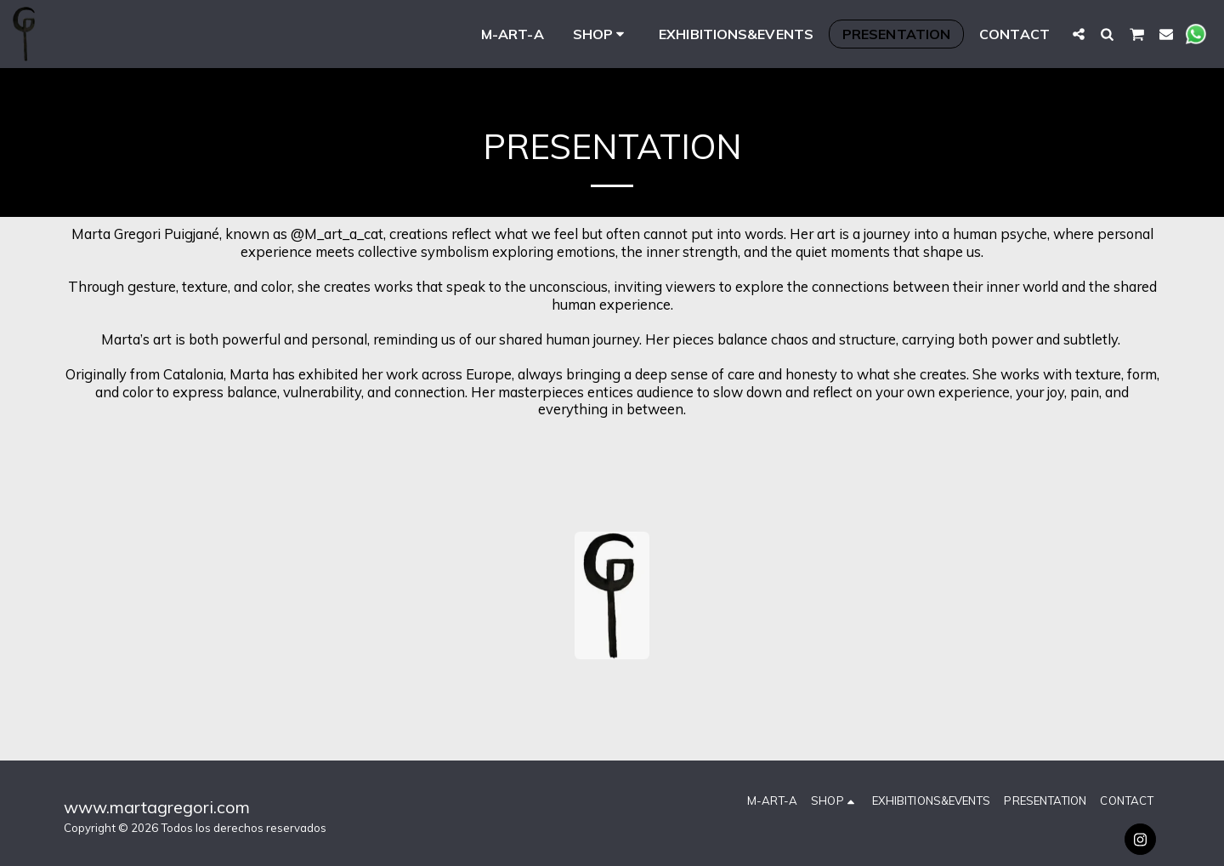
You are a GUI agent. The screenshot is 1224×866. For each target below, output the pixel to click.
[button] (1078, 33)
